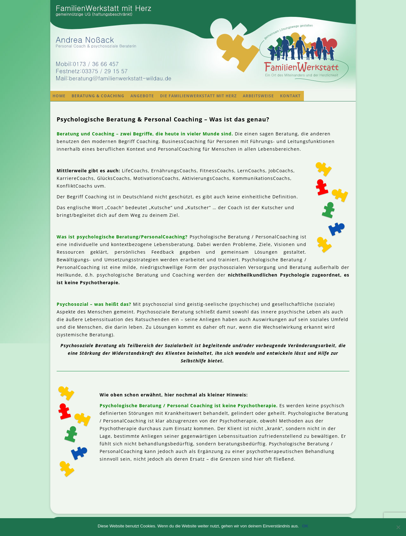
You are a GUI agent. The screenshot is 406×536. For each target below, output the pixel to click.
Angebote (142, 96)
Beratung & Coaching (98, 96)
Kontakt (290, 96)
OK (305, 526)
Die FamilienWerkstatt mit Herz (198, 96)
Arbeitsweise (258, 96)
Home (59, 96)
